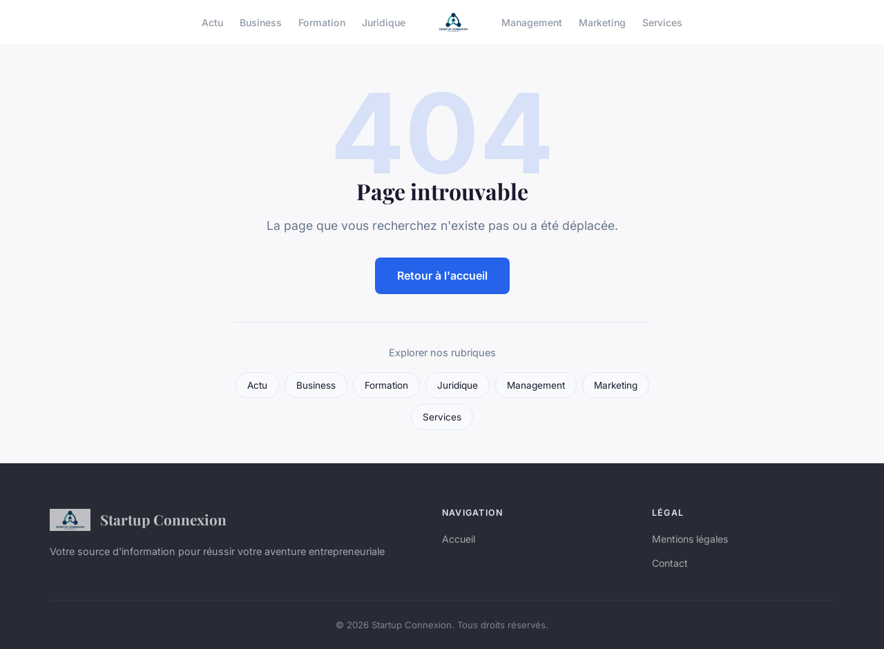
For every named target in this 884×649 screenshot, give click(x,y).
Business (261, 22)
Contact (670, 563)
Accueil (458, 539)
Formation (321, 22)
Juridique (383, 22)
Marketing (602, 22)
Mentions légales (690, 539)
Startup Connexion (138, 520)
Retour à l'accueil (442, 275)
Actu (212, 22)
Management (531, 22)
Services (662, 22)
